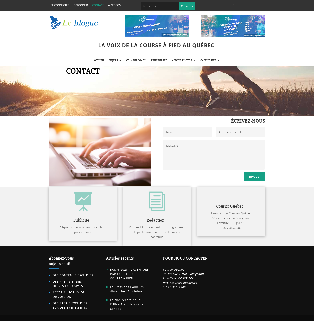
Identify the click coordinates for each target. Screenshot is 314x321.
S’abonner (81, 5)
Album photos (182, 60)
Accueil (98, 60)
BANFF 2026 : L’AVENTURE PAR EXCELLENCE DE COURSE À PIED (129, 274)
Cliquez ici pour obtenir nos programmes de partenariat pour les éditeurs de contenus (157, 232)
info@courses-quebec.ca (180, 283)
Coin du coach (136, 60)
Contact (98, 5)
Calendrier (208, 60)
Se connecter (60, 5)
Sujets (113, 60)
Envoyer (254, 176)
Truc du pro (159, 60)
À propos (114, 5)
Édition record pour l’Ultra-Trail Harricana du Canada (129, 304)
